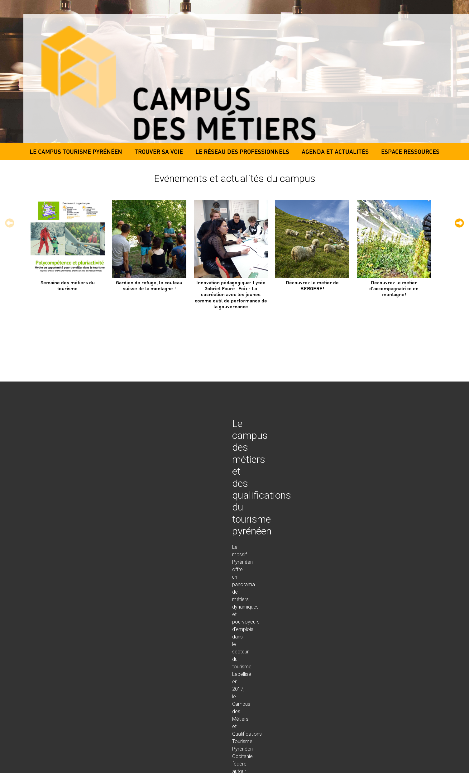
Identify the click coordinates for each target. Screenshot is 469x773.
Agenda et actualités (335, 151)
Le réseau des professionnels (242, 151)
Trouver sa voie (159, 151)
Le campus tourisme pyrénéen (76, 151)
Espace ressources (410, 151)
